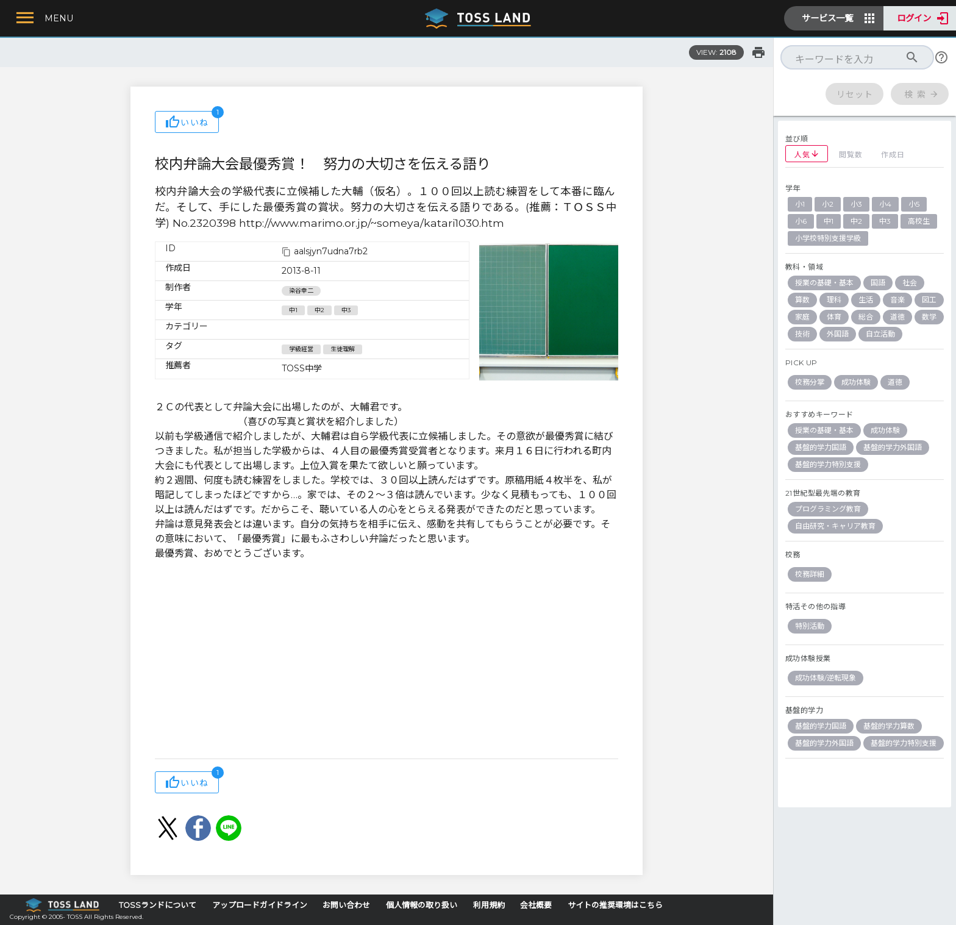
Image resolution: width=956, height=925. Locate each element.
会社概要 (536, 905)
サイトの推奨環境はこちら (615, 905)
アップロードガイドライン (259, 905)
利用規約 (489, 905)
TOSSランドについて (157, 905)
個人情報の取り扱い (421, 905)
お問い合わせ (346, 905)
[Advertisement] (386, 661)
